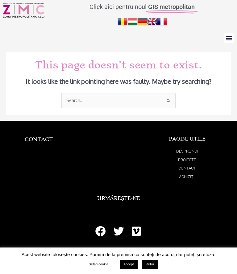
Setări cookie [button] (98, 264)
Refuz (150, 264)
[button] (229, 38)
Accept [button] (128, 264)
